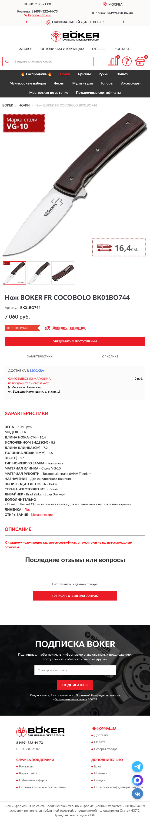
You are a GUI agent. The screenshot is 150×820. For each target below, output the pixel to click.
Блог (97, 766)
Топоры (107, 83)
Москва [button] (37, 370)
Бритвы (84, 74)
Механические (42, 514)
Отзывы (99, 49)
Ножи (65, 74)
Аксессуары (130, 83)
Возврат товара (105, 749)
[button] (37, 14)
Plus (27, 509)
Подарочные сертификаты (98, 92)
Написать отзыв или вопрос (75, 596)
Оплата (99, 742)
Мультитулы (82, 83)
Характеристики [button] (40, 356)
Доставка (101, 735)
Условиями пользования (71, 699)
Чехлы (59, 83)
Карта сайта (28, 773)
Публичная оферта (33, 780)
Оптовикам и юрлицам (62, 49)
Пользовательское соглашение (42, 787)
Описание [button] (110, 356)
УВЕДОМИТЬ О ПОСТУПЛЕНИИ (75, 341)
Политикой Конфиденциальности (98, 695)
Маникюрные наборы (28, 83)
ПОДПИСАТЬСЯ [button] (75, 685)
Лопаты (122, 74)
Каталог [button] (25, 49)
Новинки (100, 773)
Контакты (123, 49)
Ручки (103, 74)
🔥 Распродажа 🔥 (36, 74)
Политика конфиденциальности (118, 787)
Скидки (99, 780)
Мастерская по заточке (48, 92)
